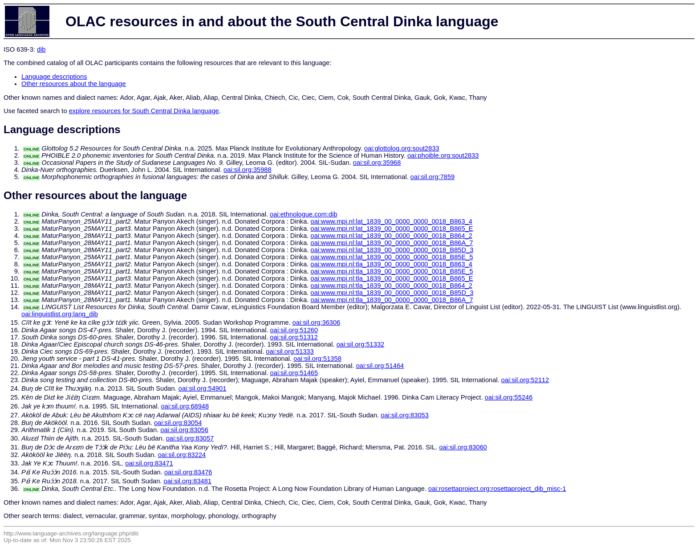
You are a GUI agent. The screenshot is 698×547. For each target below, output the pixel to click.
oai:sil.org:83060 (463, 447)
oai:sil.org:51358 (317, 358)
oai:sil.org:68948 (185, 406)
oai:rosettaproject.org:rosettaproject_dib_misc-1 (497, 488)
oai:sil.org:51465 (294, 372)
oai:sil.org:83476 (188, 472)
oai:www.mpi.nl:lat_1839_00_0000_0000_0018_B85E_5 (391, 257)
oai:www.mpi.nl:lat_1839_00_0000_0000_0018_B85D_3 (391, 249)
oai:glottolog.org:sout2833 (401, 148)
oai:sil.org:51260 (294, 330)
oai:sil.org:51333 (290, 351)
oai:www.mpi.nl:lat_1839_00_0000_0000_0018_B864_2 (391, 235)
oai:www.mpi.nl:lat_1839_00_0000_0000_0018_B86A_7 (391, 242)
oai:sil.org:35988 (247, 169)
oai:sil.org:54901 (203, 388)
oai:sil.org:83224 (182, 454)
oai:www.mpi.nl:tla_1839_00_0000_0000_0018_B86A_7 (391, 299)
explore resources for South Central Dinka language (144, 110)
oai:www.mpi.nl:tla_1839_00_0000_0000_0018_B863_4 (391, 264)
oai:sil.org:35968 (377, 162)
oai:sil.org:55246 (509, 397)
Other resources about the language (73, 83)
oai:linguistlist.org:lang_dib (59, 314)
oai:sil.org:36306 (316, 322)
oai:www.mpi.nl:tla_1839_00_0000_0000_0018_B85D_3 (391, 292)
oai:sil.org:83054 (178, 422)
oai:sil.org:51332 (361, 344)
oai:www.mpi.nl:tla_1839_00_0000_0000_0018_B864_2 (391, 285)
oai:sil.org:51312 (294, 337)
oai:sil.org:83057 (190, 438)
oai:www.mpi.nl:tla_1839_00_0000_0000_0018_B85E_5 (391, 271)
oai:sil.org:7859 (432, 176)
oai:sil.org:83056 (184, 429)
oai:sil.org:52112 (525, 380)
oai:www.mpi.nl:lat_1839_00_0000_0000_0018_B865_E (391, 228)
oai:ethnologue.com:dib (303, 214)
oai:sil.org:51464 (380, 365)
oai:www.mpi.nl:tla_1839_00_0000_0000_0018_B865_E (391, 278)
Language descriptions (54, 76)
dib (41, 49)
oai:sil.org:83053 (405, 415)
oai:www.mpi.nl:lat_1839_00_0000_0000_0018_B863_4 (391, 221)
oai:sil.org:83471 (149, 463)
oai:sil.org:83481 (188, 481)
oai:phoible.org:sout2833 (443, 155)
